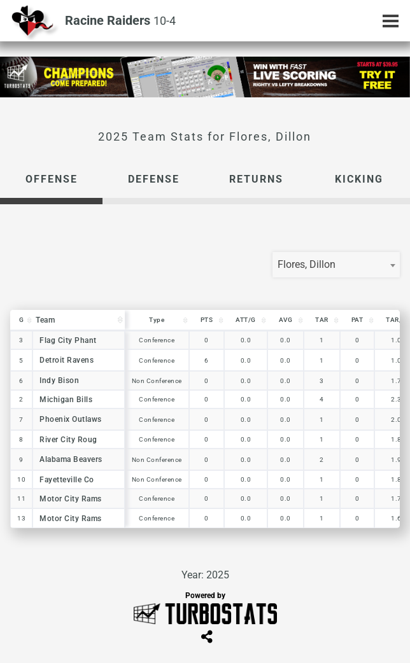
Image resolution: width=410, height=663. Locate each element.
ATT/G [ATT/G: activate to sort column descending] (246, 319)
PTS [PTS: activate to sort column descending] (207, 319)
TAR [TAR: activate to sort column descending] (322, 319)
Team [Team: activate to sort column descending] (45, 320)
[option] (205, 77)
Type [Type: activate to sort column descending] (156, 319)
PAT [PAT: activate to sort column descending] (357, 319)
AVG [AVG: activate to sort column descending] (286, 319)
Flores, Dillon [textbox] (307, 264)
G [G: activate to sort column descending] (21, 319)
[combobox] (336, 264)
